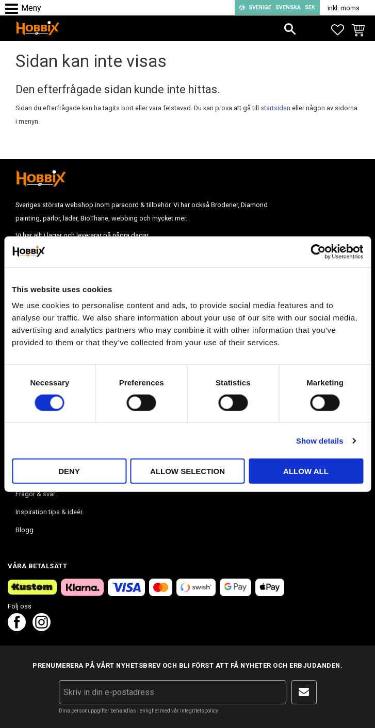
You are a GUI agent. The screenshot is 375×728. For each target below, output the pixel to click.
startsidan (275, 108)
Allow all (306, 471)
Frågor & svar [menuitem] (35, 494)
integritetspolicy (199, 711)
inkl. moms (344, 8)
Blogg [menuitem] (24, 530)
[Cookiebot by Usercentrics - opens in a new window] (318, 251)
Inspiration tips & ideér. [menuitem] (49, 512)
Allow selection (187, 471)
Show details (320, 440)
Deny (69, 471)
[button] (14, 9)
